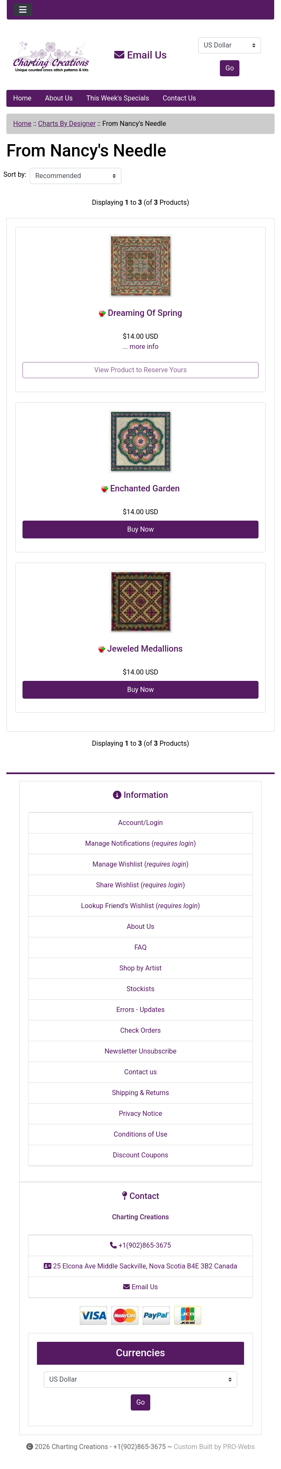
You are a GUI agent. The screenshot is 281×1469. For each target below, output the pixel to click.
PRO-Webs (239, 1447)
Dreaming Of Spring (145, 313)
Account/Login (140, 823)
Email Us (140, 55)
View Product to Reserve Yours (140, 370)
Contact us (140, 1072)
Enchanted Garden (145, 488)
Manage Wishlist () (141, 864)
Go (229, 68)
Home (22, 98)
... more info (141, 347)
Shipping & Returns (140, 1093)
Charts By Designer (67, 124)
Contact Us (179, 98)
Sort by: (14, 174)
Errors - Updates (140, 1010)
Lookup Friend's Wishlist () (140, 906)
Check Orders (140, 1030)
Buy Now (140, 529)
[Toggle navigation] (23, 9)
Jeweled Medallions (145, 649)
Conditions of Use (140, 1134)
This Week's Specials (117, 98)
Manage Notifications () (140, 843)
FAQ (141, 947)
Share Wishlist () (140, 885)
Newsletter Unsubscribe (140, 1051)
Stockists (140, 989)
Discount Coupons (141, 1155)
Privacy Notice (140, 1113)
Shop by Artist (140, 968)
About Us (59, 98)
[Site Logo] (51, 57)
